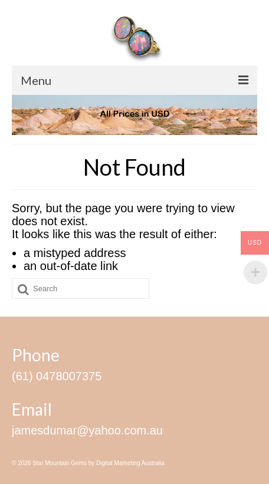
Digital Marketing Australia (130, 463)
